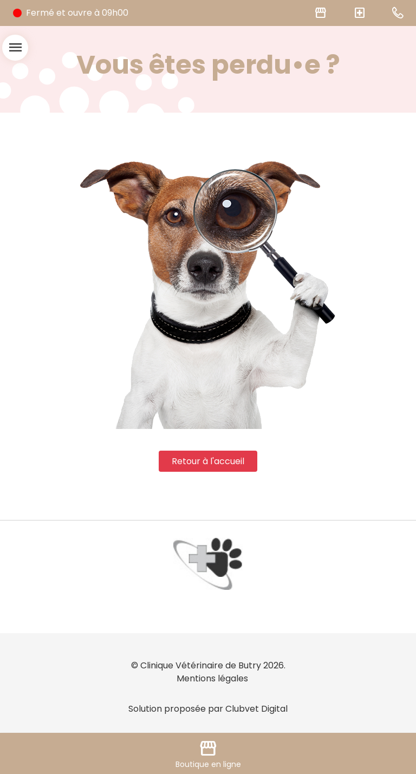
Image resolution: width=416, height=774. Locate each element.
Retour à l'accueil (208, 461)
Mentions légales (212, 678)
